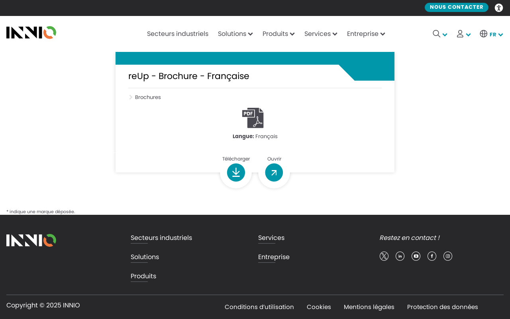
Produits (275, 33)
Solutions (232, 33)
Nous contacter (456, 7)
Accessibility (499, 7)
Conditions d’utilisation (259, 307)
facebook (432, 256)
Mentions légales (369, 307)
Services (317, 33)
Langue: (243, 136)
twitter (384, 256)
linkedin (400, 256)
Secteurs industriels (177, 33)
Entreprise (363, 33)
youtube (416, 256)
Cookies (319, 307)
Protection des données (442, 307)
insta (448, 256)
